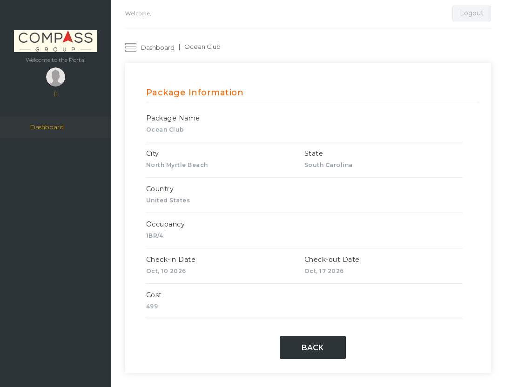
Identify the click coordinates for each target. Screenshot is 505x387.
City (152, 153)
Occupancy (165, 224)
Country (160, 189)
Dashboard (47, 127)
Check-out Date (332, 259)
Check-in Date (171, 259)
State (313, 153)
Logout (472, 13)
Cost (154, 295)
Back (312, 347)
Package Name (173, 118)
